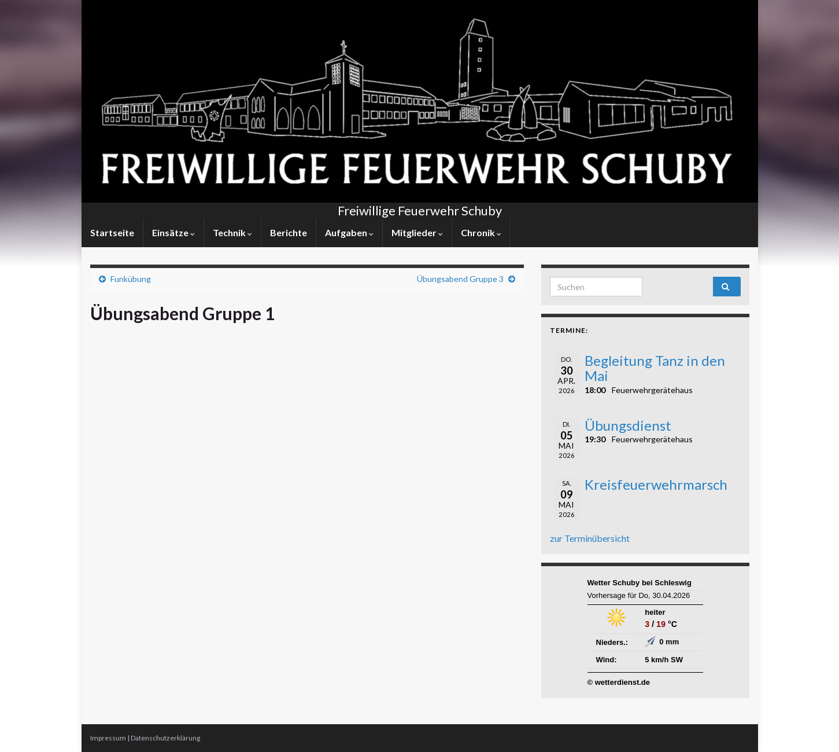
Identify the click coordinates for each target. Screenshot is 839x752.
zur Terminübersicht (590, 538)
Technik (232, 232)
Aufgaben (349, 232)
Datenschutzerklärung (165, 737)
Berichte (288, 232)
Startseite (112, 232)
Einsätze (173, 232)
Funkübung (130, 279)
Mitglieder (417, 232)
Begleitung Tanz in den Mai (655, 368)
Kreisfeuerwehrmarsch (656, 484)
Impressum (108, 737)
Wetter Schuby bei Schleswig (639, 582)
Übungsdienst (628, 425)
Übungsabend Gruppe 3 (460, 279)
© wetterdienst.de (618, 682)
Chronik (481, 232)
